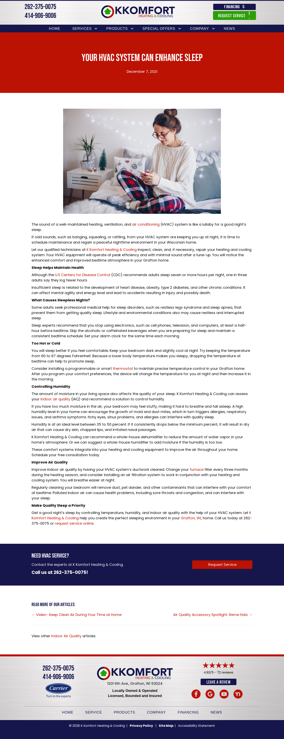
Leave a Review (218, 682)
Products (117, 29)
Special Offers (159, 29)
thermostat (123, 368)
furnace (197, 469)
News (229, 29)
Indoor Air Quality (66, 635)
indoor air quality (55, 399)
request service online (74, 523)
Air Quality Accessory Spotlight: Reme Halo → (212, 614)
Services (82, 29)
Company (199, 29)
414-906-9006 (40, 16)
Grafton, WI (191, 518)
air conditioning (146, 224)
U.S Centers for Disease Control (82, 274)
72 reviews (225, 672)
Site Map (166, 725)
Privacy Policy (141, 725)
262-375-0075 (40, 7)
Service (93, 712)
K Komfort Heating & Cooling (112, 249)
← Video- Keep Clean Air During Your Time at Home (76, 614)
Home (54, 29)
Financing (188, 712)
